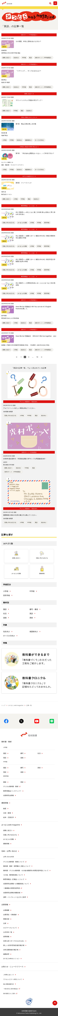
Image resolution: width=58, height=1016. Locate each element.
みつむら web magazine (15, 705)
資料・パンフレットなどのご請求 (14, 897)
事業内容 (6, 919)
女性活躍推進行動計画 (10, 950)
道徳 (21, 758)
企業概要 (6, 910)
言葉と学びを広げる (8, 222)
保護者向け (28, 140)
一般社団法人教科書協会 (10, 989)
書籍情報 (4, 803)
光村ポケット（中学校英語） (43, 57)
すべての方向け (39, 140)
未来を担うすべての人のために (13, 941)
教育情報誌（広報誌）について (13, 879)
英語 (30, 57)
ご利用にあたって (8, 974)
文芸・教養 (7, 813)
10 (37, 357)
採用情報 (6, 937)
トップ (3, 705)
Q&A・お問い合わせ (9, 851)
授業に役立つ (6, 57)
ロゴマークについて (10, 928)
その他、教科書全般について (13, 875)
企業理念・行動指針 (10, 915)
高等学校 (46, 222)
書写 (21, 753)
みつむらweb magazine (10, 825)
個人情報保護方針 (8, 984)
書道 (4, 782)
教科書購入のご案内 (9, 993)
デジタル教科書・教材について (13, 862)
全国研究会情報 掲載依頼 (11, 893)
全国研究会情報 (8, 795)
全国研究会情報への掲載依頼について (16, 884)
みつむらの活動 (22, 222)
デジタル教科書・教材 (10, 786)
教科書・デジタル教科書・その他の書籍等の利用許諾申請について (25, 870)
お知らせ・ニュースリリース (12, 966)
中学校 (24, 57)
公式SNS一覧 (7, 932)
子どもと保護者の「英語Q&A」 (29, 402)
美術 (39, 768)
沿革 (4, 923)
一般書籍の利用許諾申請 (11, 888)
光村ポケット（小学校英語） (43, 323)
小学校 (5, 140)
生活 (39, 753)
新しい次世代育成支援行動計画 (13, 945)
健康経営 (6, 954)
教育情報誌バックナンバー (12, 791)
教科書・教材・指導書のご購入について (16, 866)
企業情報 (4, 904)
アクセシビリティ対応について (12, 979)
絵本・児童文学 (8, 817)
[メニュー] (55, 3)
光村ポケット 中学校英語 (29, 452)
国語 (4, 753)
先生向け (16, 57)
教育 (4, 809)
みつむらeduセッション (11, 958)
